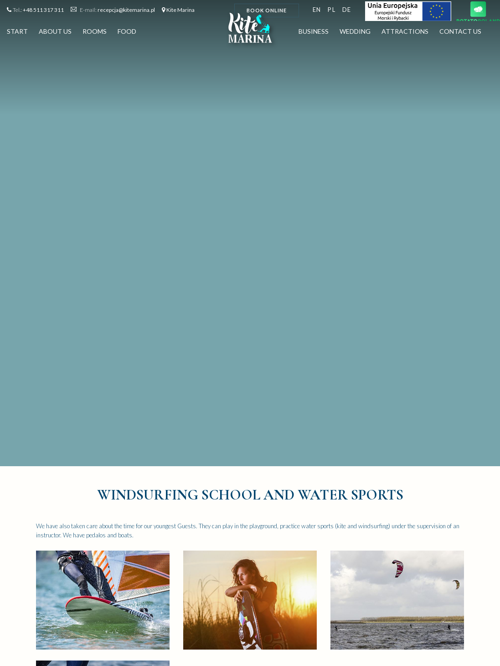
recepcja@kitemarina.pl (126, 9)
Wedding (355, 33)
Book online (267, 10)
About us (55, 33)
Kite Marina (180, 9)
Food (127, 33)
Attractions (404, 33)
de (346, 9)
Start (17, 33)
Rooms (94, 33)
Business (314, 33)
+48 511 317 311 (43, 9)
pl (331, 9)
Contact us (460, 33)
